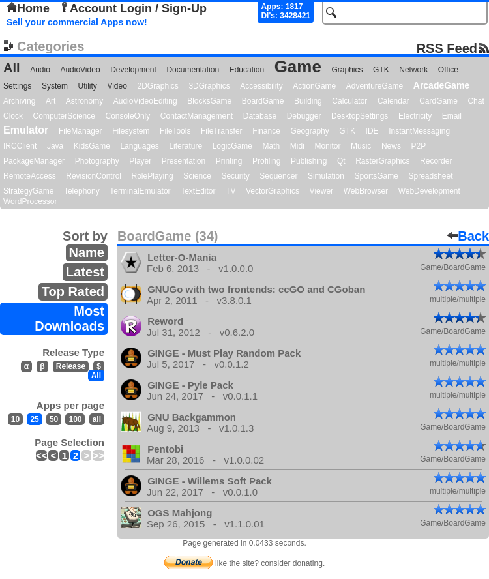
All (11, 68)
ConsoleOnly (128, 116)
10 (15, 419)
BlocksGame (209, 101)
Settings (17, 86)
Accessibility (261, 86)
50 (54, 419)
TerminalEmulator (140, 191)
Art (50, 101)
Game (297, 66)
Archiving (19, 101)
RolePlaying (152, 176)
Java (55, 146)
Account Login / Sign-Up (133, 8)
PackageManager (34, 161)
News (391, 146)
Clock (13, 116)
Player (140, 161)
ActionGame (314, 86)
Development (133, 69)
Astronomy (84, 101)
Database (259, 116)
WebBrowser (366, 191)
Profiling (266, 161)
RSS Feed (447, 48)
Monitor (327, 146)
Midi (297, 146)
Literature (185, 146)
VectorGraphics (272, 191)
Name (86, 252)
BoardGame (263, 101)
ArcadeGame (441, 85)
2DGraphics (157, 86)
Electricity (415, 116)
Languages (139, 146)
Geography (309, 131)
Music (361, 146)
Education (247, 69)
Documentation (192, 69)
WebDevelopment (429, 191)
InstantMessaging (419, 131)
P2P (418, 146)
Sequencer (278, 176)
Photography (97, 161)
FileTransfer (222, 131)
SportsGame (376, 176)
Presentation (183, 161)
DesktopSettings (359, 116)
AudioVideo (80, 69)
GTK (381, 69)
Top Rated (73, 291)
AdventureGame (374, 86)
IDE (372, 131)
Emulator (25, 130)
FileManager (80, 131)
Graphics (347, 69)
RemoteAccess (29, 176)
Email (452, 116)
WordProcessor (30, 201)
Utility (87, 86)
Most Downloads (69, 318)
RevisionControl (93, 176)
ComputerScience (64, 116)
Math (271, 146)
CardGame (438, 101)
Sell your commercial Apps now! (77, 22)
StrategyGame (28, 191)
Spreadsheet (430, 176)
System (55, 86)
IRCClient (20, 146)
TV (230, 191)
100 (75, 419)
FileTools (175, 131)
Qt (341, 161)
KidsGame (92, 146)
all (97, 419)
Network (413, 69)
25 (34, 419)
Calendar (393, 101)
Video (116, 86)
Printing (229, 161)
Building (308, 101)
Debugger (304, 116)
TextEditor (198, 191)
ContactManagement (196, 116)
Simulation (326, 176)
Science (197, 176)
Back (468, 236)
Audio (40, 69)
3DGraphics (209, 86)
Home (28, 8)
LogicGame (232, 146)
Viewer (321, 191)
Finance (266, 131)
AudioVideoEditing (145, 101)
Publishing (309, 161)
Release (70, 366)
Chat (475, 101)
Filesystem (130, 131)
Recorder (436, 161)
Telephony (82, 191)
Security (235, 176)
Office (448, 69)
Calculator (349, 101)
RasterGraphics (382, 161)
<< (42, 455)
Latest (85, 272)
